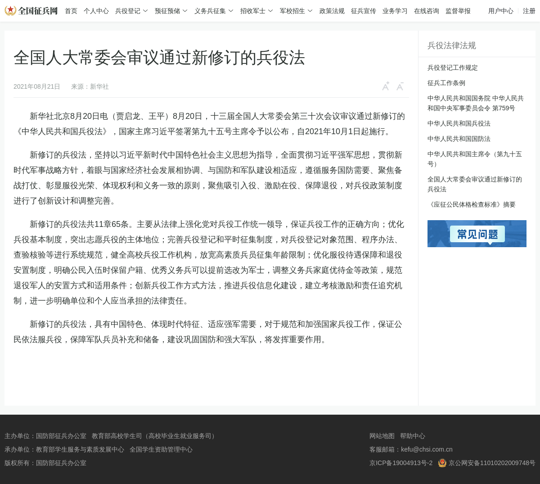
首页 (71, 10)
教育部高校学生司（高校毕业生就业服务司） (155, 435)
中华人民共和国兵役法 (459, 123)
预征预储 (167, 10)
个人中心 (96, 10)
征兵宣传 (363, 10)
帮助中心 (412, 435)
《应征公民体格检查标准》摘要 (472, 204)
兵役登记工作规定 (453, 67)
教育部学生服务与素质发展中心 (80, 449)
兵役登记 (127, 10)
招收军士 (253, 10)
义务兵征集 (210, 10)
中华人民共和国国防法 (459, 138)
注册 (529, 10)
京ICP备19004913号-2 (400, 462)
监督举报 (458, 10)
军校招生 (292, 10)
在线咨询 (426, 10)
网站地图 (382, 435)
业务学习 (395, 10)
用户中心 (500, 10)
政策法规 (332, 10)
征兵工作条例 (446, 82)
